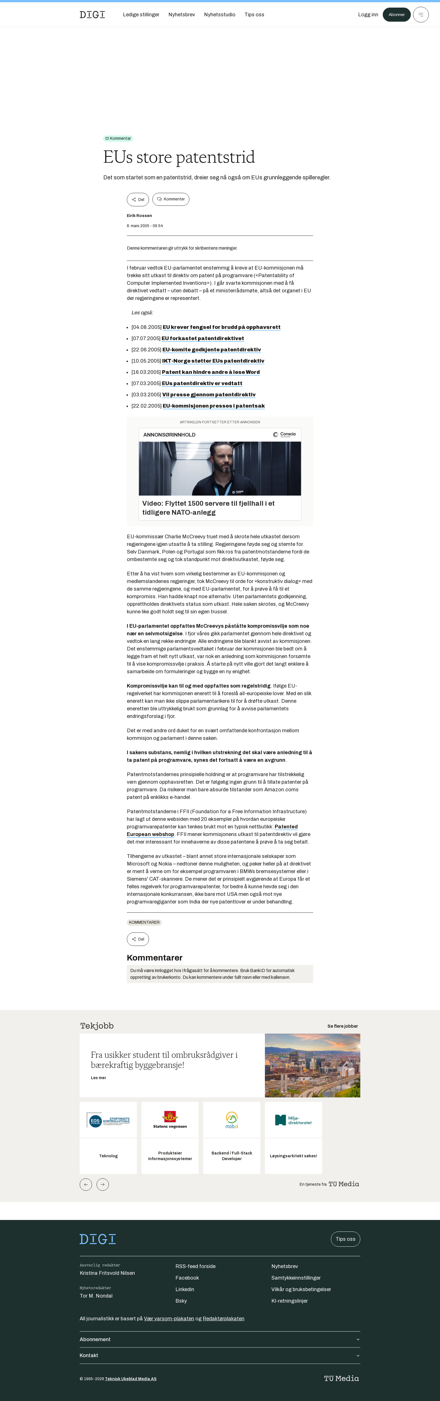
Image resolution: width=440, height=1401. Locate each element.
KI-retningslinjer (289, 1301)
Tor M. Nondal (96, 1296)
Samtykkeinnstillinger (296, 1278)
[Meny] (421, 14)
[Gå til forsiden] (92, 14)
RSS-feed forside (195, 1266)
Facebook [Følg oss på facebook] (187, 1278)
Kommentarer (144, 922)
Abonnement (220, 1339)
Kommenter (171, 199)
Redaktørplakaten (223, 1318)
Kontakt (220, 1355)
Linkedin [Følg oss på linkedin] (184, 1289)
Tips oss (346, 1239)
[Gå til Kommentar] (118, 138)
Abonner (395, 14)
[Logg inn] (365, 15)
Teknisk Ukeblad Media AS (131, 1379)
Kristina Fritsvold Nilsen (107, 1273)
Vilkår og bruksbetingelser (301, 1289)
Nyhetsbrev (284, 1266)
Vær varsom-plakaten (169, 1318)
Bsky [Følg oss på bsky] (181, 1301)
